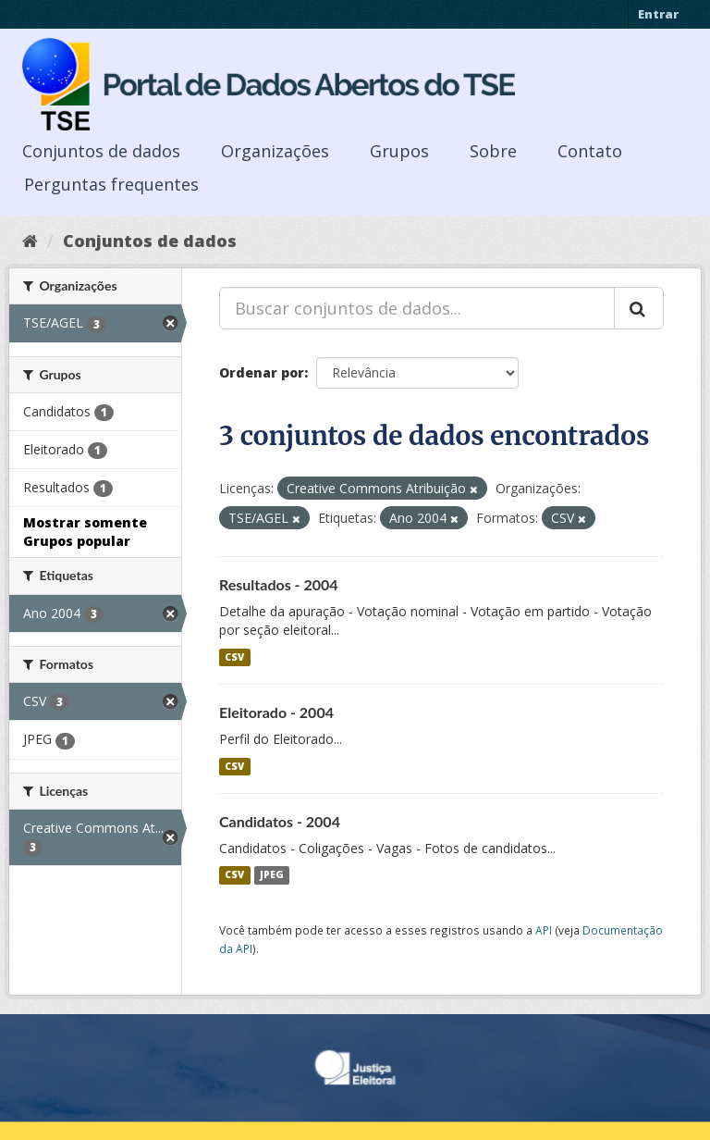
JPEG (272, 875)
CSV (234, 657)
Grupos (399, 151)
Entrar (658, 14)
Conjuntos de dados (101, 151)
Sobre (493, 151)
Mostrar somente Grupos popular (85, 532)
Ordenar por (261, 372)
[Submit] (639, 308)
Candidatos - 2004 (279, 821)
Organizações (275, 151)
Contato (589, 151)
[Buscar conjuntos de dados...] (417, 308)
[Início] (30, 240)
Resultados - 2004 (278, 584)
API (543, 930)
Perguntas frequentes (111, 184)
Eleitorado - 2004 (276, 712)
